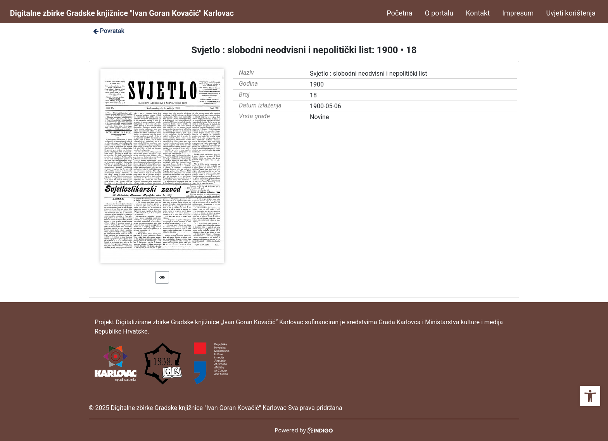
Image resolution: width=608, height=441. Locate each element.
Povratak (108, 31)
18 (313, 95)
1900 (317, 84)
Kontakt (478, 13)
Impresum (518, 13)
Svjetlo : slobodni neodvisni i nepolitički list (368, 73)
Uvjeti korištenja (571, 13)
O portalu (439, 13)
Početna (399, 13)
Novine (319, 117)
